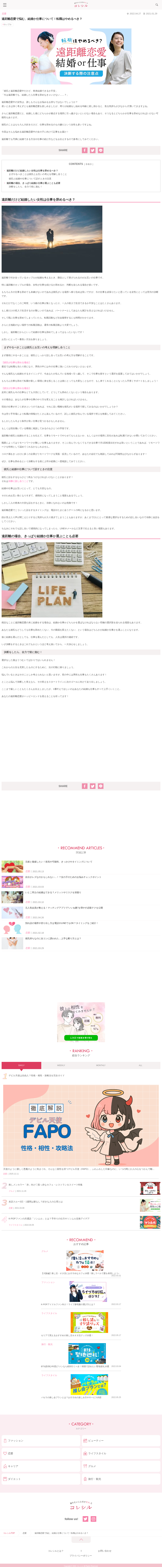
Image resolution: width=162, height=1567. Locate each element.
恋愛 (4, 13)
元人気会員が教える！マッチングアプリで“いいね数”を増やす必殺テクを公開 (64, 907)
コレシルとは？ (56, 1551)
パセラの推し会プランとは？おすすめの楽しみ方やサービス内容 (71, 1397)
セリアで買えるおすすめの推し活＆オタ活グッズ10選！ (67, 1335)
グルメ (12, 1191)
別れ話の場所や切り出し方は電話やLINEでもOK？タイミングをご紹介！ (61, 923)
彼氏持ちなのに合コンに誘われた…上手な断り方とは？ (53, 938)
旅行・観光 (47, 1344)
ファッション (48, 1282)
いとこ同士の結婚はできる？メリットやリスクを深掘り (53, 892)
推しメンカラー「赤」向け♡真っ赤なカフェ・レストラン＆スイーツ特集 (46, 1184)
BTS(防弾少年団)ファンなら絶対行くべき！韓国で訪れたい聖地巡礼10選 (75, 1366)
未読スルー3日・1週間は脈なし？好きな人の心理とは (36, 1201)
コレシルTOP (9, 1533)
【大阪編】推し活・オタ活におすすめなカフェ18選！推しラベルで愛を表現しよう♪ (80, 1273)
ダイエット (14, 1479)
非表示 (89, 164)
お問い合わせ (104, 1551)
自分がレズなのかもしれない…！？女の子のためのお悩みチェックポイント (63, 877)
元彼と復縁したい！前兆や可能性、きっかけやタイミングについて (58, 861)
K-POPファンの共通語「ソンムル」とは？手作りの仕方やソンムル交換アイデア (49, 1218)
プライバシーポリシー (81, 1555)
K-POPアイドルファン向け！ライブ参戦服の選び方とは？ (68, 1304)
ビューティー (96, 1440)
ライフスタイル (15, 1225)
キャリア (13, 1466)
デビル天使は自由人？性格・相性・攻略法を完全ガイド (37, 1075)
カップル (8, 24)
